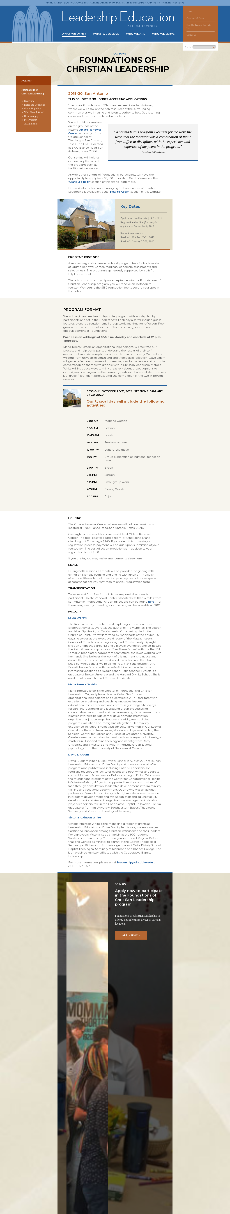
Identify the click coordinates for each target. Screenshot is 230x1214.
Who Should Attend (34, 112)
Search (188, 47)
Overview (29, 101)
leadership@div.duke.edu (135, 862)
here (151, 601)
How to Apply (31, 116)
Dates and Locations (34, 104)
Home (189, 11)
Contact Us (191, 35)
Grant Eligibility (32, 108)
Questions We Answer (196, 18)
